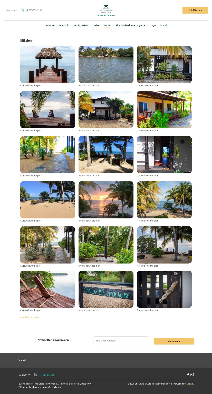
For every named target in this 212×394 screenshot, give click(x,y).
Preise (96, 25)
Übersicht (64, 25)
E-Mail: (21, 387)
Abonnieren (174, 341)
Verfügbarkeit (81, 25)
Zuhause (50, 25)
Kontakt (164, 25)
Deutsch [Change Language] (12, 10)
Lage (153, 25)
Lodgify (190, 383)
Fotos (107, 25)
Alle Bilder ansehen (30, 317)
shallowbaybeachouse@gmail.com (43, 387)
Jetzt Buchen (195, 10)
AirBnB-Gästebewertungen (130, 25)
